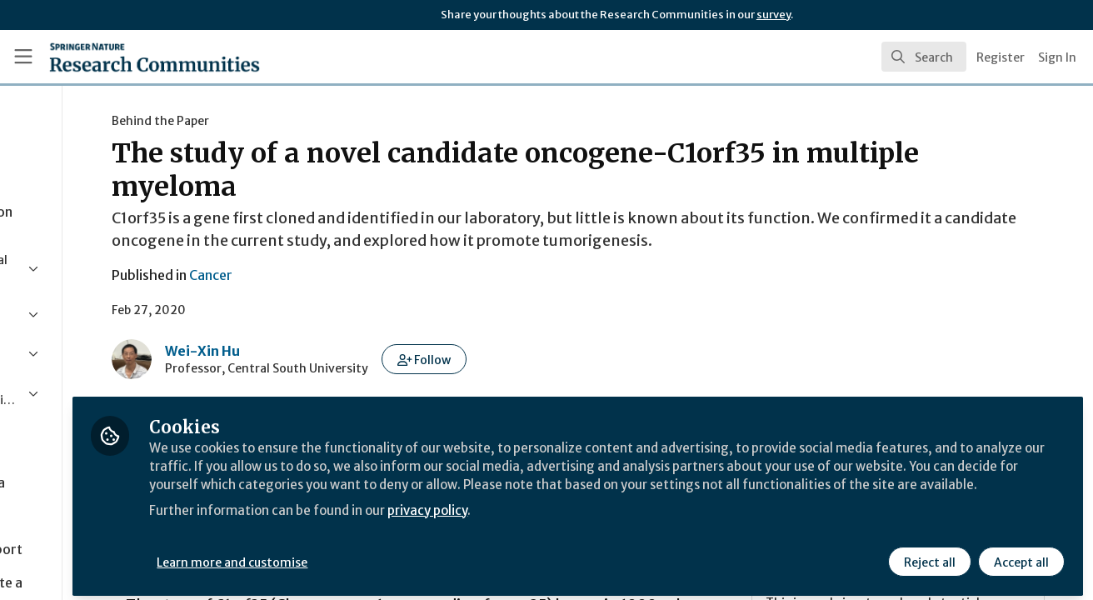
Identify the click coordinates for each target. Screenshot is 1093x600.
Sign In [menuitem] (1057, 57)
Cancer (325, 275)
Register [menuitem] (1000, 57)
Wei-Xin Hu (317, 350)
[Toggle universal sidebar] (23, 56)
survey (773, 15)
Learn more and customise (384, 555)
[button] (539, 359)
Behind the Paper (275, 120)
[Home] (131, 56)
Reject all (928, 555)
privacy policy (593, 523)
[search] (923, 57)
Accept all (1019, 555)
